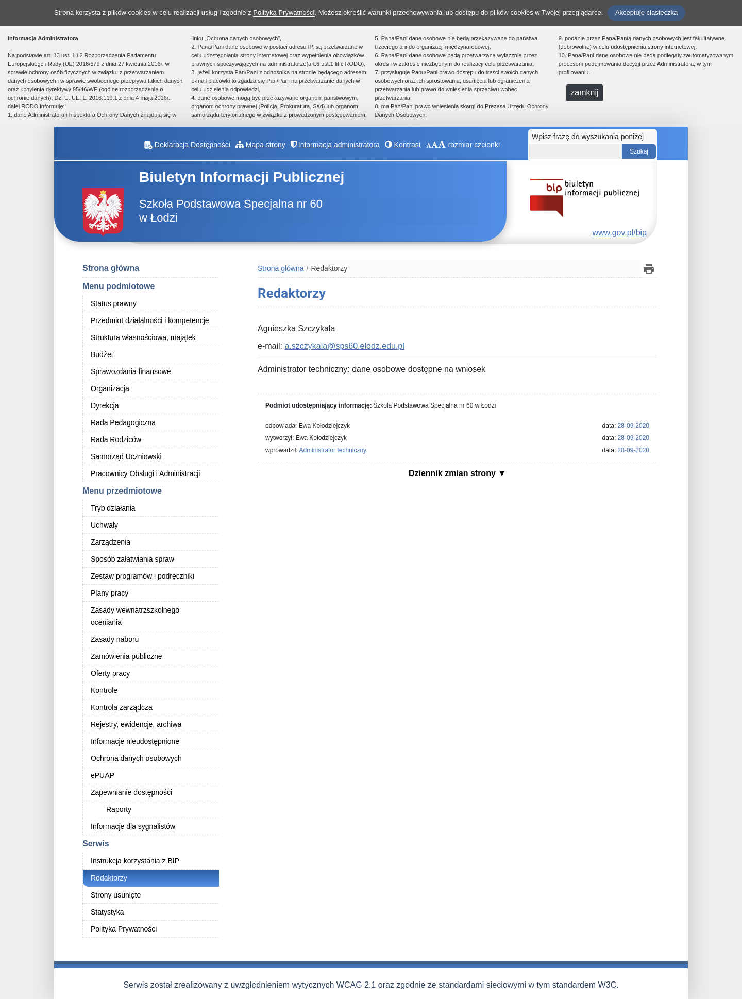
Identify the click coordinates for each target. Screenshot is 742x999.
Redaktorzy (109, 878)
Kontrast (403, 145)
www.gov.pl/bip (619, 232)
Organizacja (110, 388)
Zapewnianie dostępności (131, 792)
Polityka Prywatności (124, 929)
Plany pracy (109, 593)
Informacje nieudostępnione (135, 741)
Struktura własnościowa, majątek (143, 337)
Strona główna (110, 268)
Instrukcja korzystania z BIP (135, 861)
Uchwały (104, 525)
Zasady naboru (115, 639)
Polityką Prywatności (283, 12)
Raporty (118, 809)
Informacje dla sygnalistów (133, 826)
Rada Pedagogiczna (123, 422)
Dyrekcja (105, 405)
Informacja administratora (335, 145)
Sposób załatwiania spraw (132, 559)
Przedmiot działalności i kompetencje (150, 320)
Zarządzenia (110, 542)
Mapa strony (260, 145)
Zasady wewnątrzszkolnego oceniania (135, 616)
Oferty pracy (110, 673)
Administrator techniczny (332, 450)
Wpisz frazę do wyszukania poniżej (588, 136)
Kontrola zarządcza (122, 707)
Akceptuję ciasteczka (646, 12)
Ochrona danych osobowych (136, 758)
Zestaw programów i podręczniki (142, 576)
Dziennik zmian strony (453, 473)
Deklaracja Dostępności (187, 145)
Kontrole (104, 690)
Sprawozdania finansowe (131, 371)
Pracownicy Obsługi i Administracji (145, 473)
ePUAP (102, 775)
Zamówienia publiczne (126, 656)
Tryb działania (113, 508)
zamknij (584, 92)
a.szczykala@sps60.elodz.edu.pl (344, 346)
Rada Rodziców (116, 439)
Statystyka (107, 912)
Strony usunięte (116, 895)
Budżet (102, 354)
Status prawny (114, 303)
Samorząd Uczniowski (126, 456)
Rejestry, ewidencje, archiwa (136, 724)
